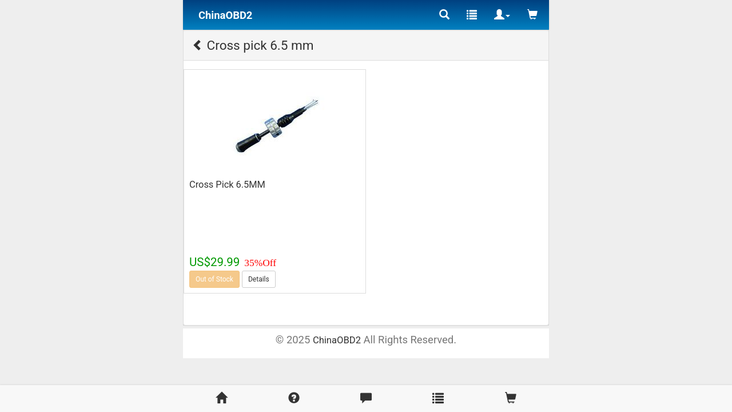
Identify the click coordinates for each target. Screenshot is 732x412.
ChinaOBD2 (337, 340)
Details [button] (258, 279)
